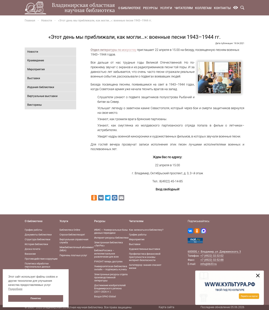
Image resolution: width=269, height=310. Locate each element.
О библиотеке (129, 8)
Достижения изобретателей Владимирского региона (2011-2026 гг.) (110, 288)
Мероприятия (36, 69)
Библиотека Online (70, 229)
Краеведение (35, 60)
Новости (46, 20)
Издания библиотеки (40, 87)
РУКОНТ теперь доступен (108, 261)
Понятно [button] (36, 298)
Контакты (222, 8)
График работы (33, 229)
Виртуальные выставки (42, 96)
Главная (30, 20)
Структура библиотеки (37, 239)
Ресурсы (150, 8)
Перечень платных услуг (73, 255)
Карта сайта (166, 307)
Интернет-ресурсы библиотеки (111, 237)
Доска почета (32, 249)
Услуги (166, 8)
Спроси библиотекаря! (72, 234)
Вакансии (30, 253)
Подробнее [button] (15, 289)
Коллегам (203, 8)
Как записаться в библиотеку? (146, 229)
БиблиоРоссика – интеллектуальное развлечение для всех (106, 253)
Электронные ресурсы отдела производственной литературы (111, 277)
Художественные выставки (144, 249)
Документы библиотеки (38, 234)
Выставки (33, 78)
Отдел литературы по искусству (113, 50)
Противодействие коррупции (41, 258)
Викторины (34, 104)
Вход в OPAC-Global (105, 296)
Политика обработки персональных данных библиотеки (37, 266)
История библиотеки (36, 244)
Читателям (183, 8)
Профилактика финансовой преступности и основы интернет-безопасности (144, 256)
